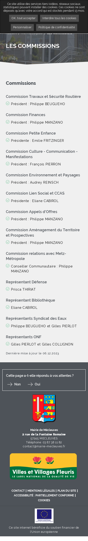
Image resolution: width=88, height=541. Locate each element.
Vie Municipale (31, 33)
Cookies (44, 500)
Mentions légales (41, 490)
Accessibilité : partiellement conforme (44, 495)
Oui (37, 384)
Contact (18, 490)
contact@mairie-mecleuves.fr (44, 446)
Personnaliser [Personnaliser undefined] (22, 27)
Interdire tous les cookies (59, 18)
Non (17, 384)
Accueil (11, 33)
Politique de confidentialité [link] (56, 27)
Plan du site (66, 490)
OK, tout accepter (23, 18)
